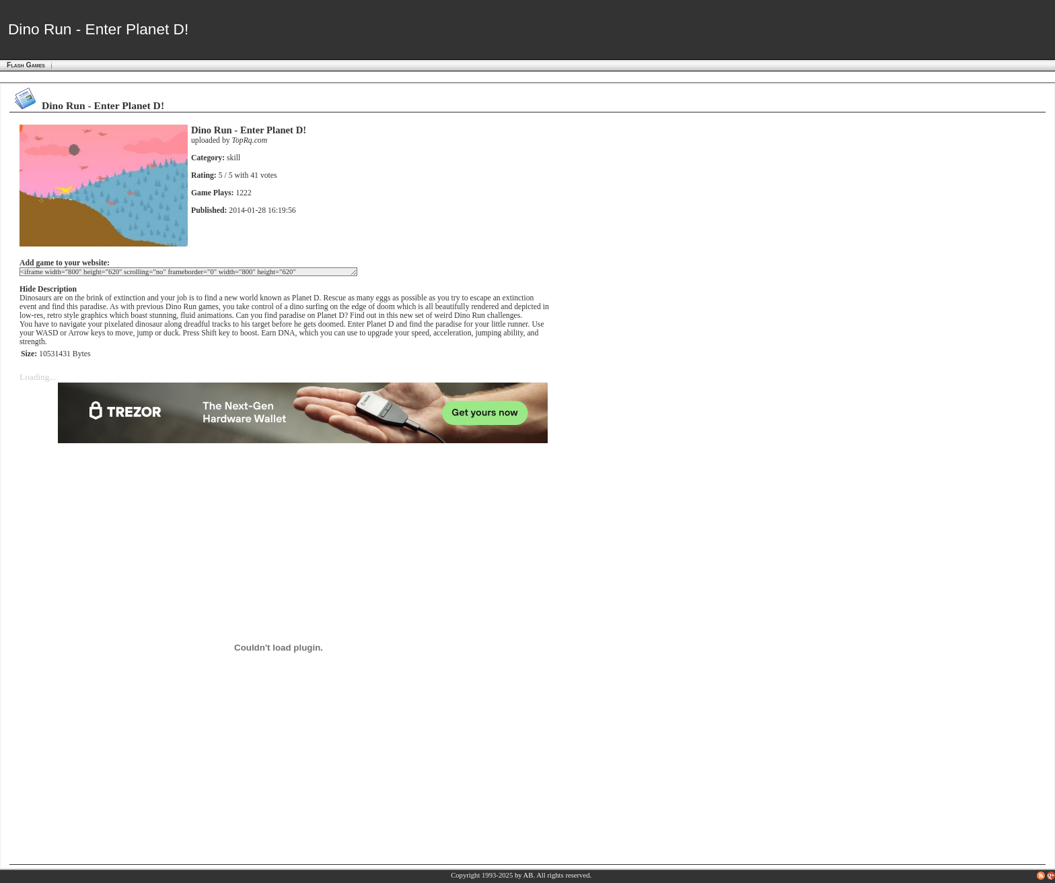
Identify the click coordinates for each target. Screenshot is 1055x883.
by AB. (525, 875)
